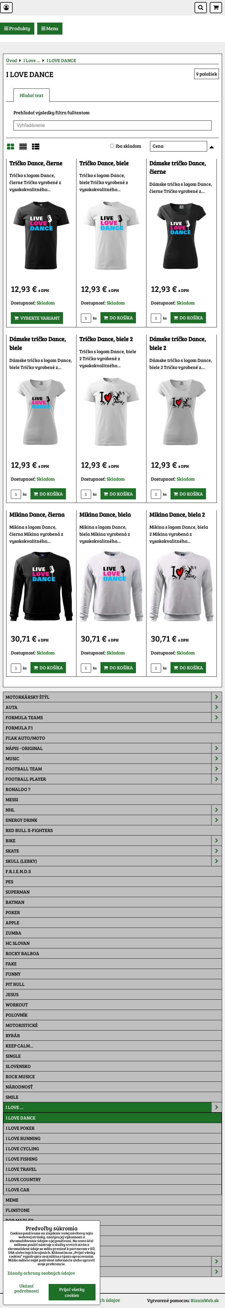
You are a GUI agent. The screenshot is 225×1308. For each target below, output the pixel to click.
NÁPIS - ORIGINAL (114, 748)
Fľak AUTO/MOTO (25, 738)
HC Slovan (18, 943)
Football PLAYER (114, 779)
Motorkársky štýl (114, 697)
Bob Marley (19, 1220)
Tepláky (114, 1272)
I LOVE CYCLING (22, 1148)
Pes (9, 881)
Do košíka (118, 317)
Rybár (13, 1035)
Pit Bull (15, 984)
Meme (12, 1200)
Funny (13, 974)
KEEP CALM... (19, 1045)
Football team (114, 769)
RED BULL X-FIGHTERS (29, 830)
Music (114, 758)
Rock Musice (20, 1076)
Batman (15, 902)
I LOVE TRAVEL (21, 1169)
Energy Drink (114, 820)
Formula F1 (19, 727)
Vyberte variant (37, 318)
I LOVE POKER (20, 1128)
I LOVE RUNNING (23, 1138)
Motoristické (22, 1025)
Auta (114, 707)
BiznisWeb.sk (205, 1300)
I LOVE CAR (17, 1189)
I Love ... (114, 1107)
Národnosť (19, 1087)
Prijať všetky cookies (72, 1292)
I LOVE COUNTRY (23, 1179)
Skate (114, 851)
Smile (12, 1097)
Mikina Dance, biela (105, 514)
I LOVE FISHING (22, 1159)
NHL (114, 810)
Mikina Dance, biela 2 (177, 514)
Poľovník (17, 1015)
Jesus (12, 994)
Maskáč (15, 1251)
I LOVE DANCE (20, 1118)
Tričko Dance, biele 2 (106, 339)
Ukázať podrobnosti (26, 1288)
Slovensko (18, 1066)
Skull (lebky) (114, 861)
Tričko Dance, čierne (35, 163)
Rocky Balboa (22, 953)
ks (89, 318)
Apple (12, 922)
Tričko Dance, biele (104, 163)
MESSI (12, 799)
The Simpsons (21, 1230)
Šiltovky (114, 1261)
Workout (17, 1004)
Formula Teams (114, 717)
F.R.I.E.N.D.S (18, 871)
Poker (13, 912)
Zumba (13, 933)
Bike (114, 841)
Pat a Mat (17, 1241)
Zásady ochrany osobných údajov (41, 1273)
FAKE (11, 963)
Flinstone (18, 1210)
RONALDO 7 (18, 789)
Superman (18, 892)
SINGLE (13, 1056)
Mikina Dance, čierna (36, 514)
